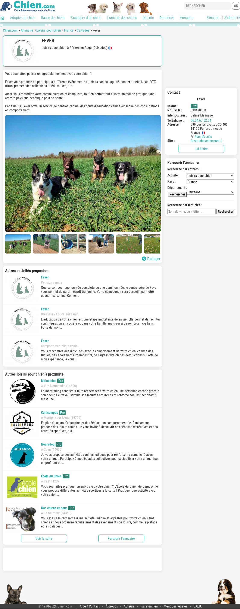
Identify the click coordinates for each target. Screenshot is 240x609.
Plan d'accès (203, 137)
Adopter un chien (22, 17)
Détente (148, 17)
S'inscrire (213, 17)
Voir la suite (43, 538)
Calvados (83, 30)
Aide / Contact (90, 606)
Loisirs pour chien (48, 30)
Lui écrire (201, 149)
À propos (112, 606)
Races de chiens (53, 17)
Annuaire (186, 17)
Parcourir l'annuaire (121, 538)
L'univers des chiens (122, 17)
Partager (151, 258)
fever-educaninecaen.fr (206, 141)
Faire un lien (149, 606)
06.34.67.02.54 (201, 120)
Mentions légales (175, 606)
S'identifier (232, 17)
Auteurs (129, 606)
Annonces (166, 17)
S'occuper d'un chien (86, 17)
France (69, 30)
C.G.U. (197, 606)
